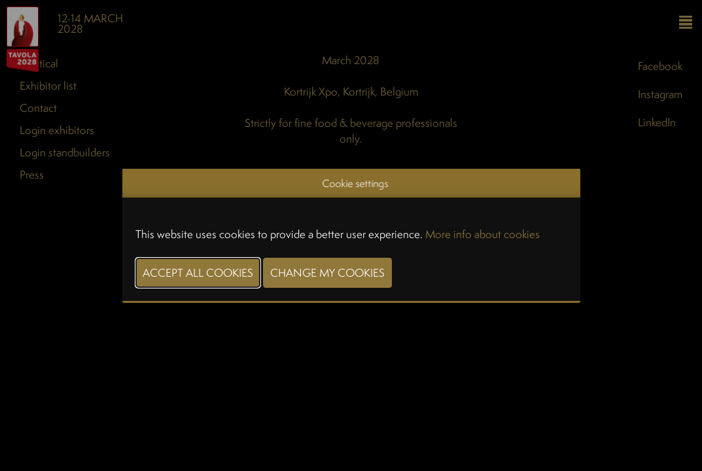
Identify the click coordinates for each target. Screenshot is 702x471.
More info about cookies (482, 233)
